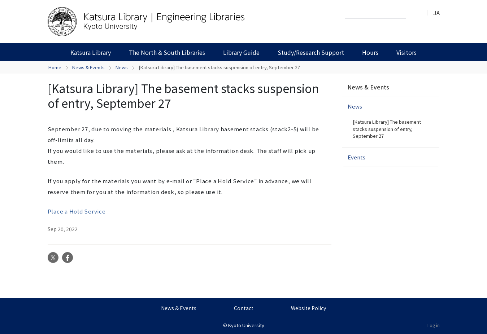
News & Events (88, 67)
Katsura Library (90, 52)
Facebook (67, 257)
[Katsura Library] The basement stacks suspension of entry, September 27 (387, 128)
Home (54, 67)
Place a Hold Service (77, 211)
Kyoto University (246, 325)
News (122, 67)
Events (356, 157)
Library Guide (241, 52)
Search (413, 13)
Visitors (406, 52)
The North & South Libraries (167, 52)
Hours (370, 52)
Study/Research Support (311, 52)
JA (436, 13)
